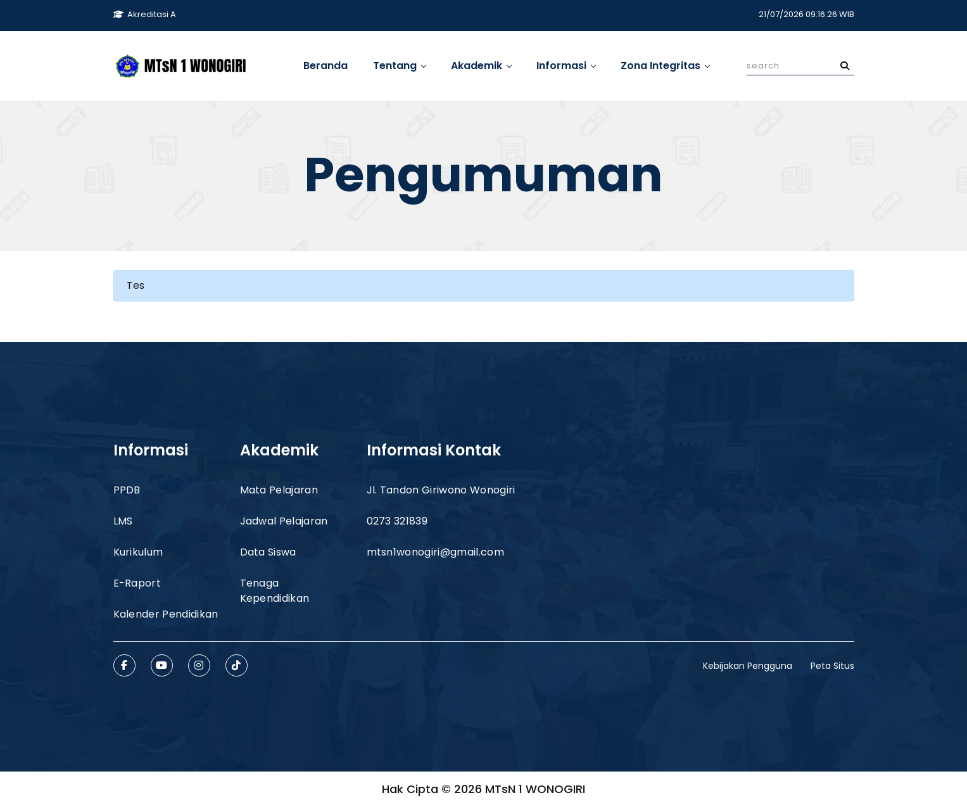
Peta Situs (832, 665)
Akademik (481, 65)
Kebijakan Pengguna (747, 665)
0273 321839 (397, 521)
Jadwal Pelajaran (284, 521)
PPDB (127, 490)
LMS (123, 521)
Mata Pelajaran (279, 490)
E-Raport (137, 583)
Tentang (399, 65)
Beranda (325, 65)
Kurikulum (138, 552)
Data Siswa (268, 552)
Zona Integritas (665, 65)
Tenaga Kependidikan (275, 591)
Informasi (565, 65)
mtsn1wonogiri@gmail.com (435, 552)
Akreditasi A (144, 14)
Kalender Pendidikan (165, 614)
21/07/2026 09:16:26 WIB (806, 14)
